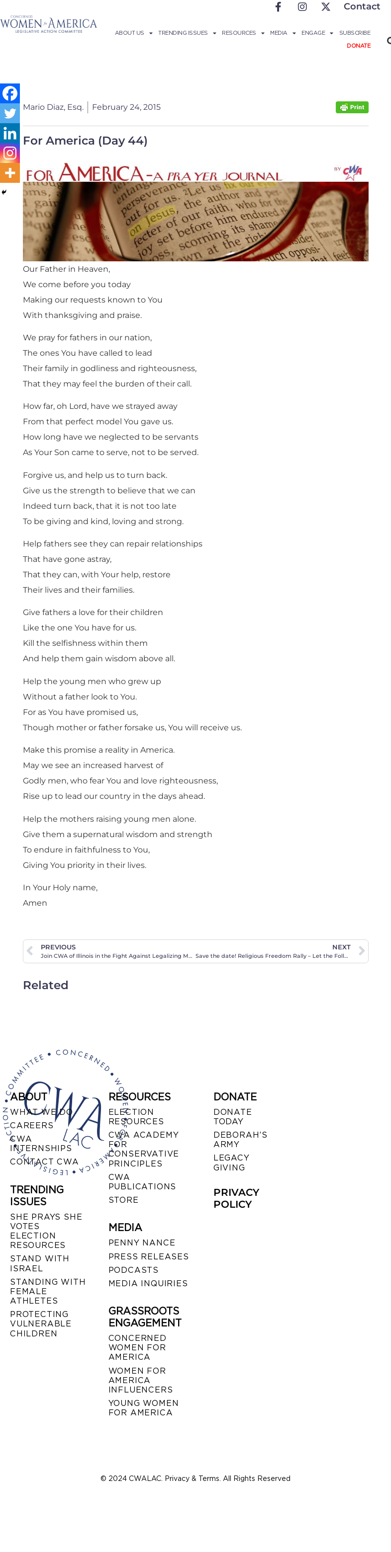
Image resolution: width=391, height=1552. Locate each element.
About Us (134, 32)
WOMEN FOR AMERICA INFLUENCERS (140, 1380)
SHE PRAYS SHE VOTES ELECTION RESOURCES (46, 1231)
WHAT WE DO (41, 1112)
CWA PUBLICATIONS (142, 1181)
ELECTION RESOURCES (136, 1116)
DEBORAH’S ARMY (240, 1139)
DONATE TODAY (232, 1116)
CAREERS (32, 1125)
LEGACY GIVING (231, 1162)
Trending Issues (187, 32)
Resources (243, 32)
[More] (10, 173)
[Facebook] (10, 93)
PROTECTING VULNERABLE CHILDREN (41, 1324)
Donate (358, 45)
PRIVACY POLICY (236, 1198)
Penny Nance (142, 1242)
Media (282, 32)
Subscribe (355, 32)
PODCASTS (133, 1270)
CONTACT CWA (44, 1161)
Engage (317, 32)
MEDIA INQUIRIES (148, 1283)
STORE (123, 1200)
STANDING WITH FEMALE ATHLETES (48, 1291)
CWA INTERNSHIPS (41, 1143)
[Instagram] (10, 153)
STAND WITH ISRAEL (40, 1263)
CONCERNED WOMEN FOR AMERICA (137, 1347)
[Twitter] (10, 113)
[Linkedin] (10, 133)
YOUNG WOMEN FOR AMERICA (143, 1407)
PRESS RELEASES (148, 1256)
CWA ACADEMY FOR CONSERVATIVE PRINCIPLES (144, 1149)
